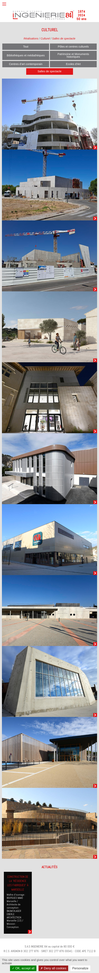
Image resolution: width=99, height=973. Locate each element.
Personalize (80, 968)
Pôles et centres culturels (73, 46)
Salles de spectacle (64, 38)
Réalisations (31, 38)
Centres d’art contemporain (26, 64)
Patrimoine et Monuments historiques (73, 55)
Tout (25, 46)
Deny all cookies (53, 968)
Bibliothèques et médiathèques (26, 55)
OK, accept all (23, 968)
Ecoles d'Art (73, 64)
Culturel (45, 38)
